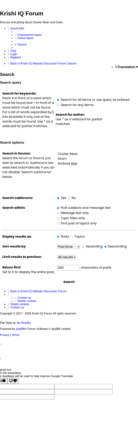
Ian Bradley (23, 322)
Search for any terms (75, 105)
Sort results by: (14, 246)
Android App (96, 163)
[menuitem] (28, 35)
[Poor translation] (13, 381)
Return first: (11, 267)
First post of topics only (76, 223)
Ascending (92, 246)
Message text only (73, 213)
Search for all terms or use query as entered (93, 100)
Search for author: (70, 114)
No (72, 198)
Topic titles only (71, 218)
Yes (61, 198)
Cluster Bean (96, 153)
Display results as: (17, 236)
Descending (115, 246)
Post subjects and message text (84, 208)
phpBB (20, 328)
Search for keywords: (19, 93)
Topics (78, 236)
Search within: (13, 208)
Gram (96, 158)
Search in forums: (16, 153)
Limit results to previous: (22, 257)
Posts (63, 236)
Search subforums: (17, 198)
